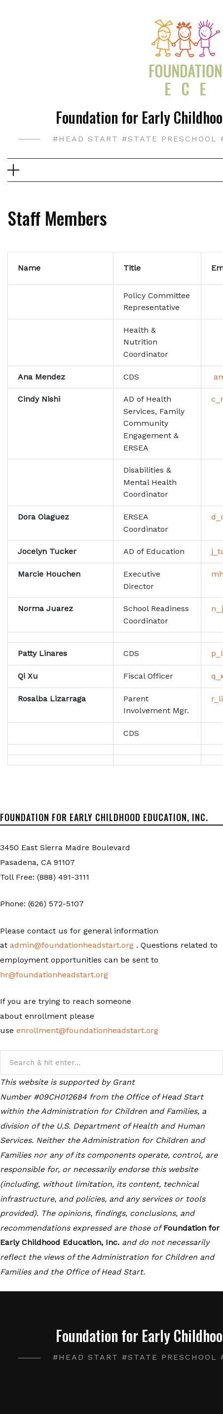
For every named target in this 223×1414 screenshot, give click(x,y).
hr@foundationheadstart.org (54, 974)
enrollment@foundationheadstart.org (87, 1030)
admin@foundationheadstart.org (72, 945)
